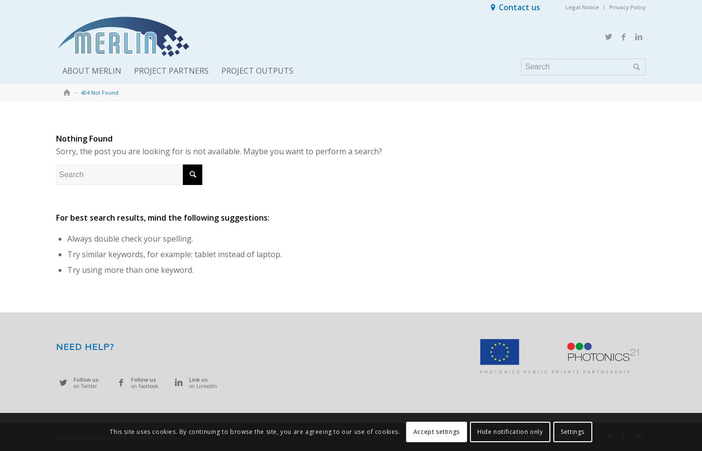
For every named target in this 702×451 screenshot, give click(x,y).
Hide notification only (510, 432)
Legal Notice (582, 7)
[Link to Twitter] (608, 36)
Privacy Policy (627, 7)
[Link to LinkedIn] (638, 36)
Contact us (519, 7)
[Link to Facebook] (623, 36)
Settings (573, 432)
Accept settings (436, 432)
